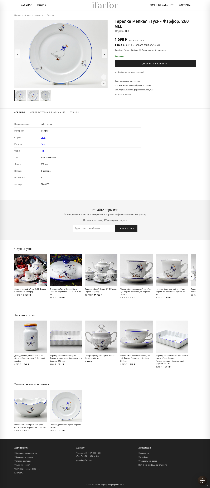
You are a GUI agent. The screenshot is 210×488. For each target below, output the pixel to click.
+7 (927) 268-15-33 (93, 453)
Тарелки (50, 15)
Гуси (43, 144)
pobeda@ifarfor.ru (84, 460)
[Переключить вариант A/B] (207, 485)
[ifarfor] (105, 5)
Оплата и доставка (22, 461)
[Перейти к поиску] (41, 5)
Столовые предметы (33, 15)
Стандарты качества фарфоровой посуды (134, 90)
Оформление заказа (23, 457)
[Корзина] (184, 5)
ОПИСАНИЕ (20, 112)
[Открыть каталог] (25, 5)
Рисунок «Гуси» (24, 315)
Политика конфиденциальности (152, 465)
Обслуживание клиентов (25, 453)
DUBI (43, 137)
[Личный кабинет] (161, 5)
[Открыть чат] (202, 480)
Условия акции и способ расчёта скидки (133, 85)
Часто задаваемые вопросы (27, 469)
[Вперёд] (191, 276)
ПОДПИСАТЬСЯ (126, 228)
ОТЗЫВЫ (74, 112)
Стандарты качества (147, 461)
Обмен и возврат (22, 465)
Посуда (17, 15)
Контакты (18, 473)
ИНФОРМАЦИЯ (47, 112)
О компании (143, 453)
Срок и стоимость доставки (127, 81)
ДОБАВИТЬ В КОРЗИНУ (155, 64)
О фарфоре (143, 457)
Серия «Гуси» (23, 248)
